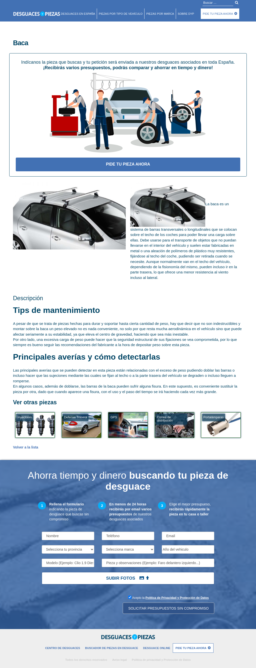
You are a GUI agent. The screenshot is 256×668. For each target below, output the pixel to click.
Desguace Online (156, 648)
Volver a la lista (25, 447)
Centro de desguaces (62, 648)
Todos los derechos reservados (86, 659)
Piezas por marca (160, 13)
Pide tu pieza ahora (218, 13)
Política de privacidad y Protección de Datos (161, 659)
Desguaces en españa (78, 13)
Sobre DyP (186, 13)
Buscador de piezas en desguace (111, 648)
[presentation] (80, 604)
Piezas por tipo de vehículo (120, 13)
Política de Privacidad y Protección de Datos (177, 598)
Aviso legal (119, 659)
